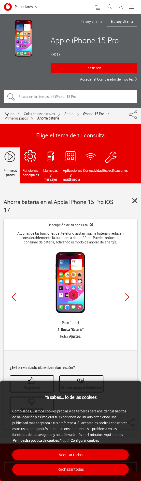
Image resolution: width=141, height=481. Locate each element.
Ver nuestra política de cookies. (36, 440)
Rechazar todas (70, 469)
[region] (70, 431)
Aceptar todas (71, 454)
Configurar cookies (84, 440)
